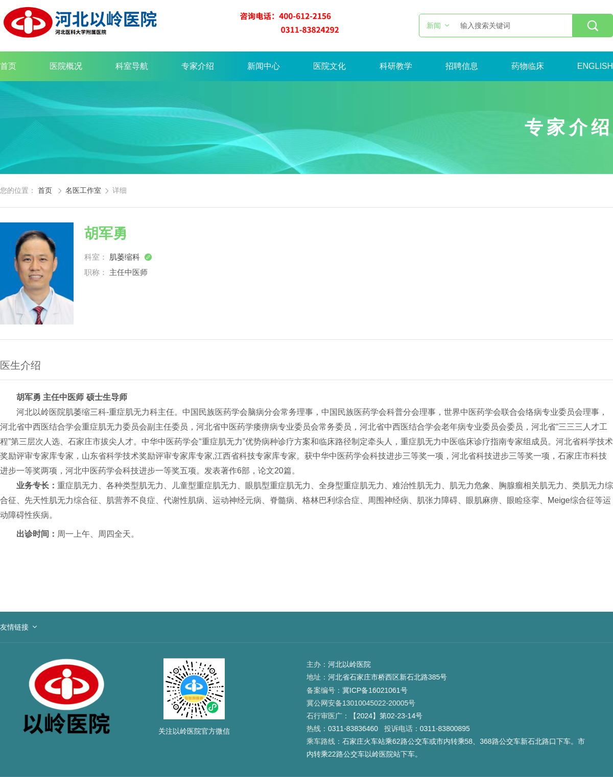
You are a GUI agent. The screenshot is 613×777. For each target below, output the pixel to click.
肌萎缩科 (130, 257)
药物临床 (527, 66)
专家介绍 (197, 66)
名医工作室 (83, 190)
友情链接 (14, 627)
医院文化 (329, 66)
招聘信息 (461, 66)
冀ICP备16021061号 (375, 690)
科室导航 (131, 66)
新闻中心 (263, 66)
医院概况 (66, 66)
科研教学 (396, 66)
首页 (8, 66)
